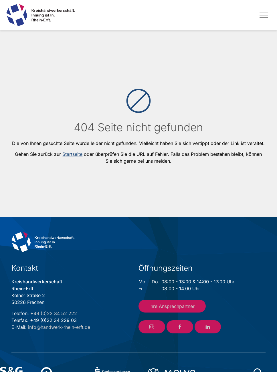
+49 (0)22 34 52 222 (53, 313)
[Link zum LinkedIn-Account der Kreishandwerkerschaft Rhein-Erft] (208, 326)
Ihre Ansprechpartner (172, 306)
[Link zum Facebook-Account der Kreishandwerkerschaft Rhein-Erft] (180, 326)
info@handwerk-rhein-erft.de (59, 327)
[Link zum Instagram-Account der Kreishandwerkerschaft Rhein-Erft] (151, 326)
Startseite (72, 154)
